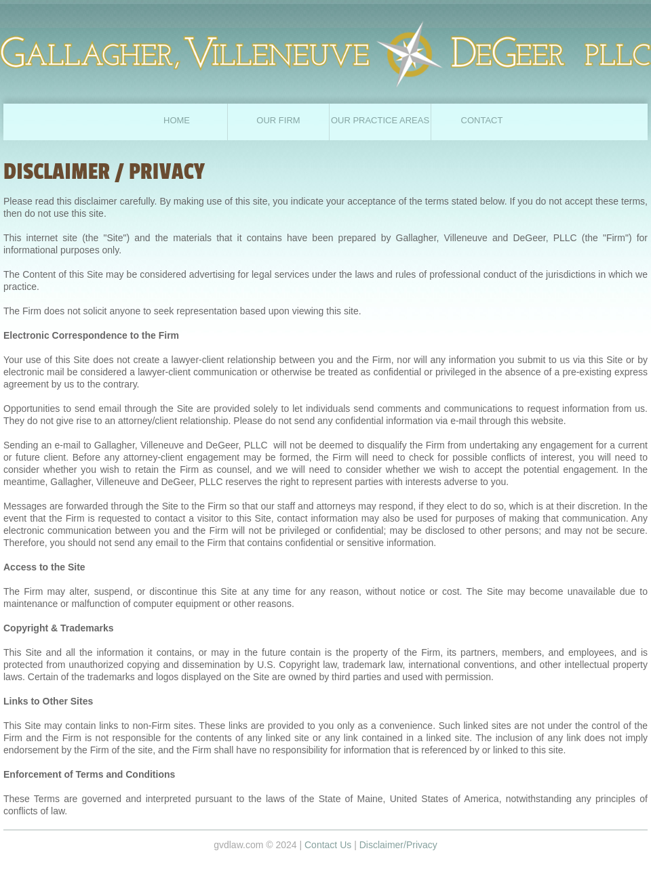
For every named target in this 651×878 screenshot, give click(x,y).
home (176, 120)
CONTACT (482, 120)
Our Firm (278, 120)
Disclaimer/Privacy (398, 844)
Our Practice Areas (380, 120)
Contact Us (327, 844)
